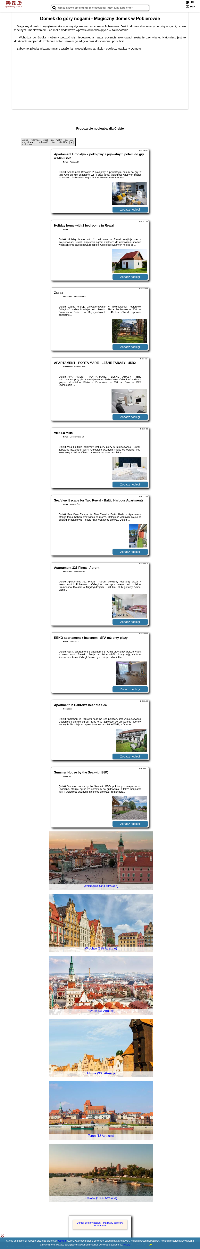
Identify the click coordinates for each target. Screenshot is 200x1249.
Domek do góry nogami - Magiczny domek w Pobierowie (100, 1224)
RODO (126, 1244)
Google (62, 1240)
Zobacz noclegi (130, 209)
